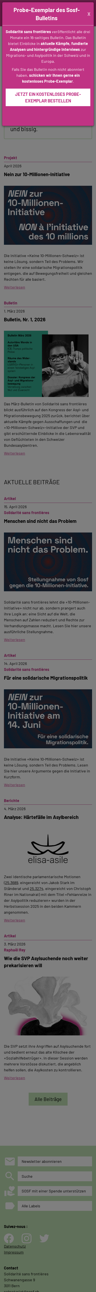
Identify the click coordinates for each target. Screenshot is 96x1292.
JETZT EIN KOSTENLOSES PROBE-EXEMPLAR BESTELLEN (48, 97)
